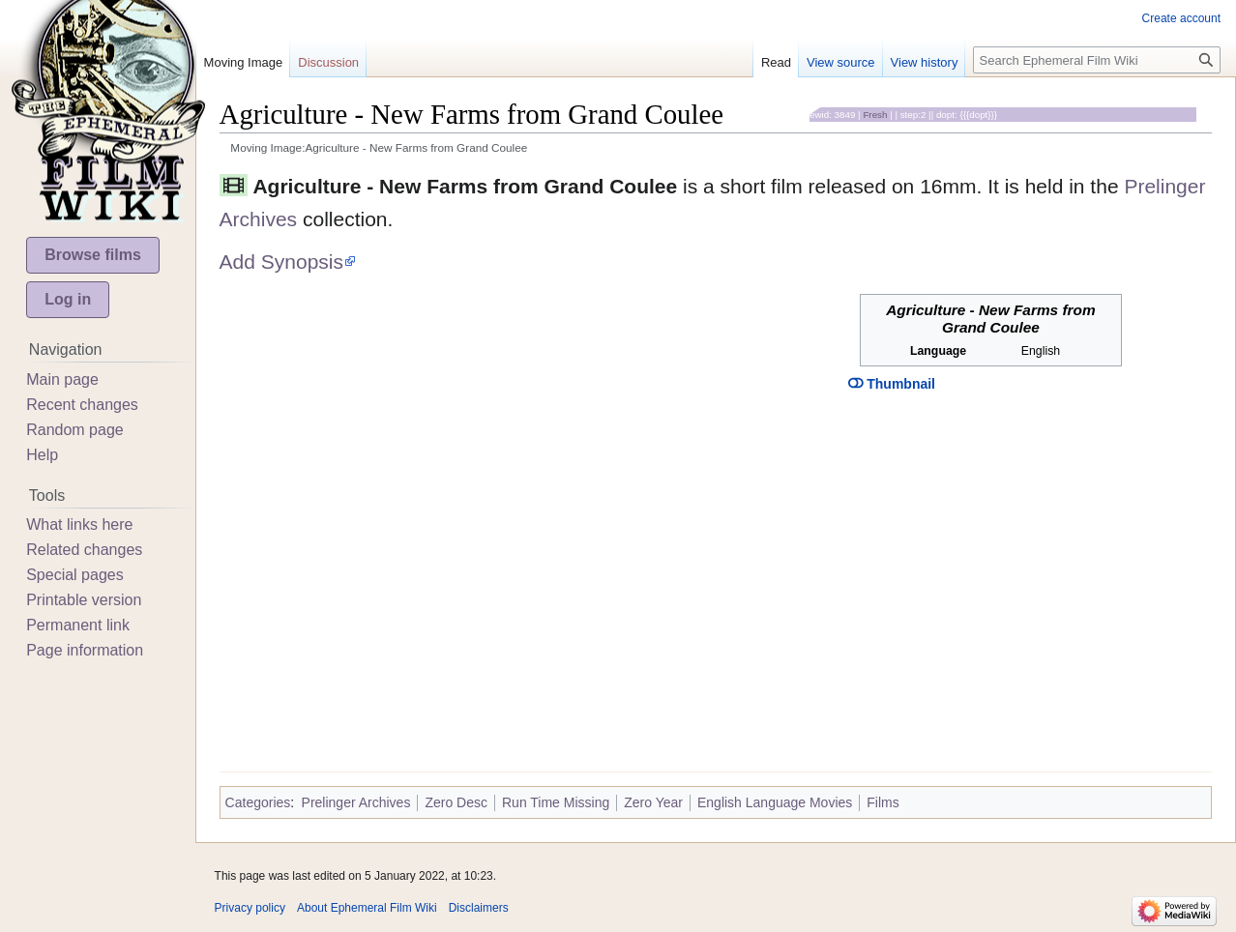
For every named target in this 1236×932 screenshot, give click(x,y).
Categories (258, 802)
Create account (1181, 18)
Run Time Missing (555, 802)
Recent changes (82, 404)
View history (924, 62)
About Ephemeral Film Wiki (367, 908)
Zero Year (653, 802)
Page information (84, 650)
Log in (67, 299)
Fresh (875, 114)
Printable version (83, 600)
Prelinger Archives (356, 802)
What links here (79, 524)
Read (776, 62)
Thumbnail (891, 384)
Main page (62, 379)
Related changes (84, 549)
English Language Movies (774, 802)
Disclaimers (479, 908)
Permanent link (78, 625)
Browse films (92, 255)
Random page (75, 430)
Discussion (328, 62)
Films (882, 802)
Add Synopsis (281, 261)
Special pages (75, 575)
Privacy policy (250, 908)
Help (42, 455)
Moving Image (243, 62)
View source (841, 62)
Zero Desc (456, 802)
